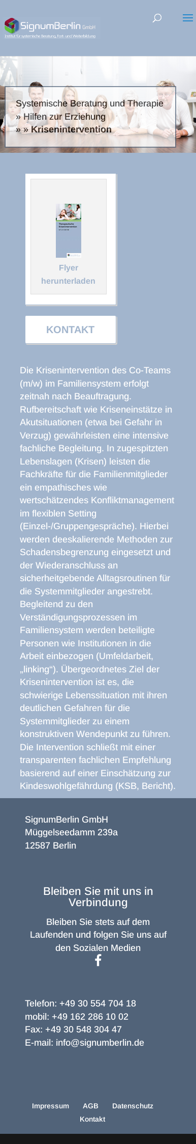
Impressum (50, 1106)
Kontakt (70, 329)
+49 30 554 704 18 (97, 1003)
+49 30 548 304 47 (83, 1029)
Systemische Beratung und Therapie (90, 103)
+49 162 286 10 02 (90, 1017)
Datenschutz (132, 1106)
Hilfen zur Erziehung (64, 117)
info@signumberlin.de (100, 1043)
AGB (91, 1106)
